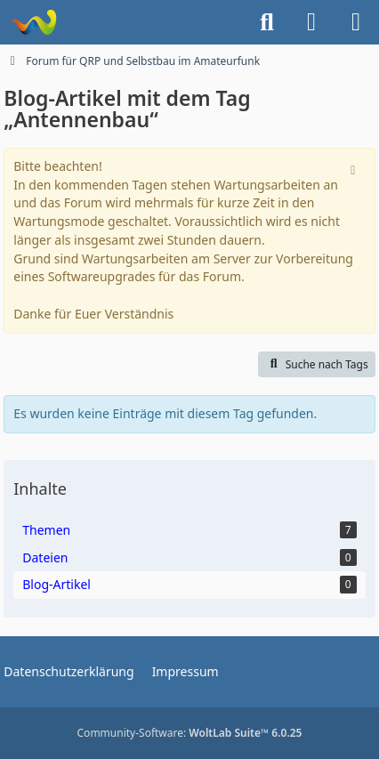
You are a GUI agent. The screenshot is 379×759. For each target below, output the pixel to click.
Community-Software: (189, 732)
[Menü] (356, 22)
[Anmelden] (311, 22)
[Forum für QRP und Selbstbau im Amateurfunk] (33, 22)
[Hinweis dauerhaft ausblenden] (355, 168)
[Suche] (267, 22)
